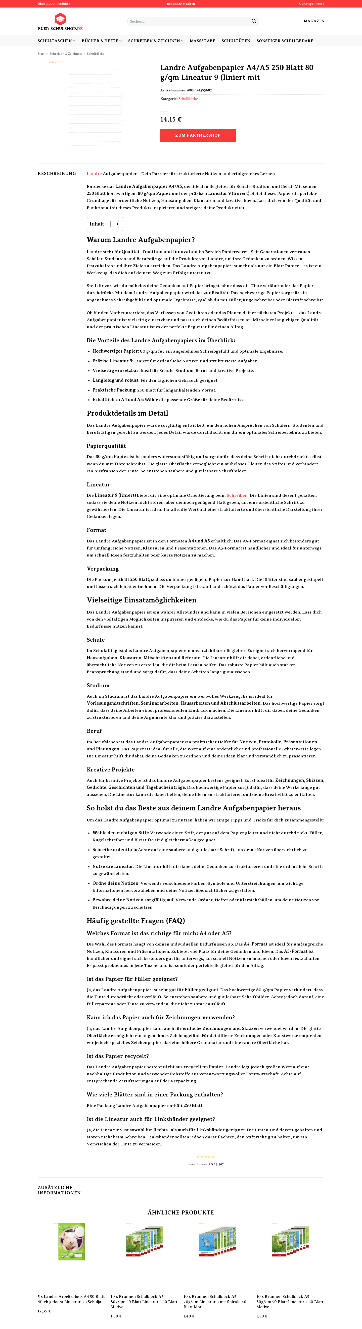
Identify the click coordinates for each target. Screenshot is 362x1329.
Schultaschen (56, 40)
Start (41, 54)
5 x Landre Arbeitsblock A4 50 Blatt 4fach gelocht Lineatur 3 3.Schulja (71, 1299)
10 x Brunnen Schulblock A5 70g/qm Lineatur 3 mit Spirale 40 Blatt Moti (215, 1301)
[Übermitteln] (253, 21)
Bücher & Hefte (102, 40)
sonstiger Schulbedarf (285, 41)
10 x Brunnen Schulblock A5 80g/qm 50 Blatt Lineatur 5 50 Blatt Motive (144, 1301)
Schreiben (237, 495)
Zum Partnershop (198, 135)
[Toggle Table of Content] (112, 224)
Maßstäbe (202, 41)
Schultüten (236, 41)
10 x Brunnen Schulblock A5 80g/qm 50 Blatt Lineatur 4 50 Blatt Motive (290, 1301)
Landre (94, 173)
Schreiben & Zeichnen (155, 40)
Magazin (314, 21)
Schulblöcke (95, 54)
